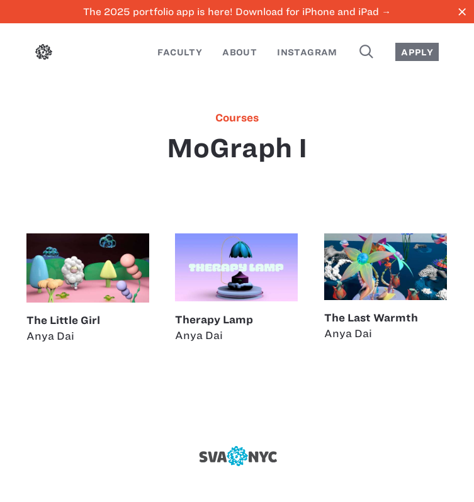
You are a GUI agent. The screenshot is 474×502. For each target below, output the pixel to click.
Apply (417, 52)
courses (237, 118)
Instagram (307, 52)
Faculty (179, 52)
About (239, 52)
